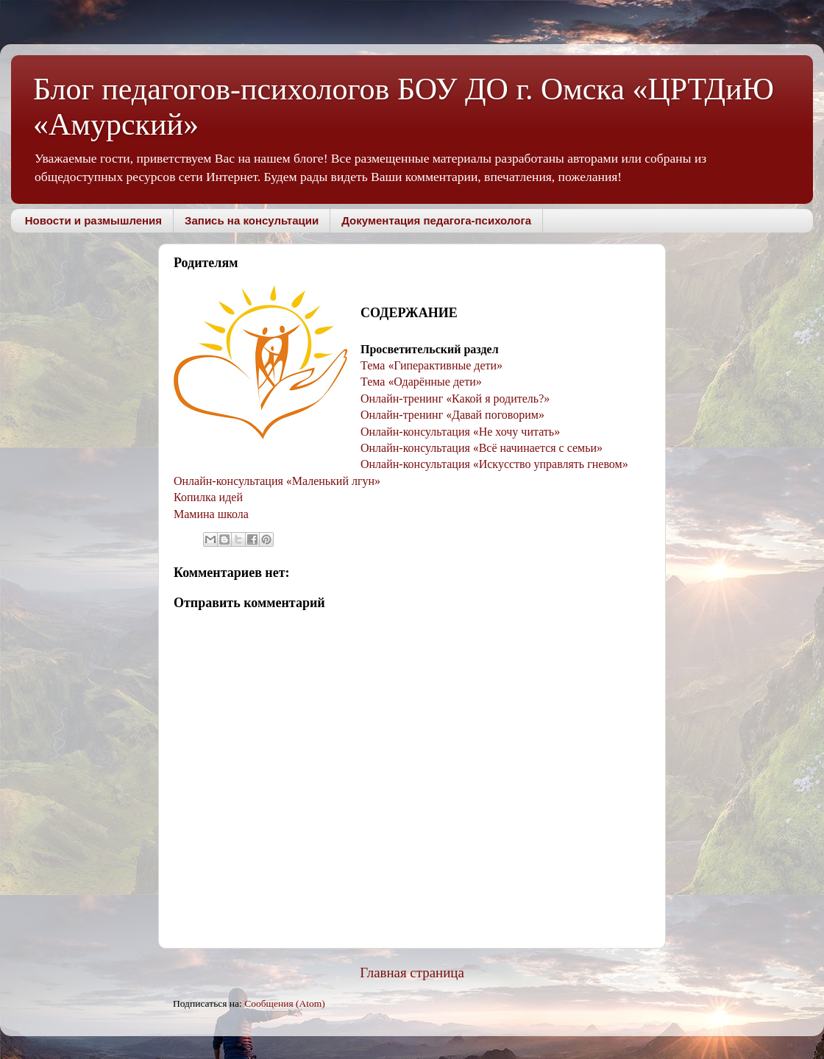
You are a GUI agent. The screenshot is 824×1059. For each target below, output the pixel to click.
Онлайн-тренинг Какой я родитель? (452, 398)
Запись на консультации (252, 220)
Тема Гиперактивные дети (428, 365)
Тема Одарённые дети (418, 381)
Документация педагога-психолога (436, 220)
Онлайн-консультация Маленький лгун (274, 481)
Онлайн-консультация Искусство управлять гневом (491, 464)
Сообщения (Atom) (284, 1003)
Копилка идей (208, 497)
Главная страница (412, 972)
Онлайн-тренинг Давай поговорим (449, 414)
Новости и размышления (93, 220)
